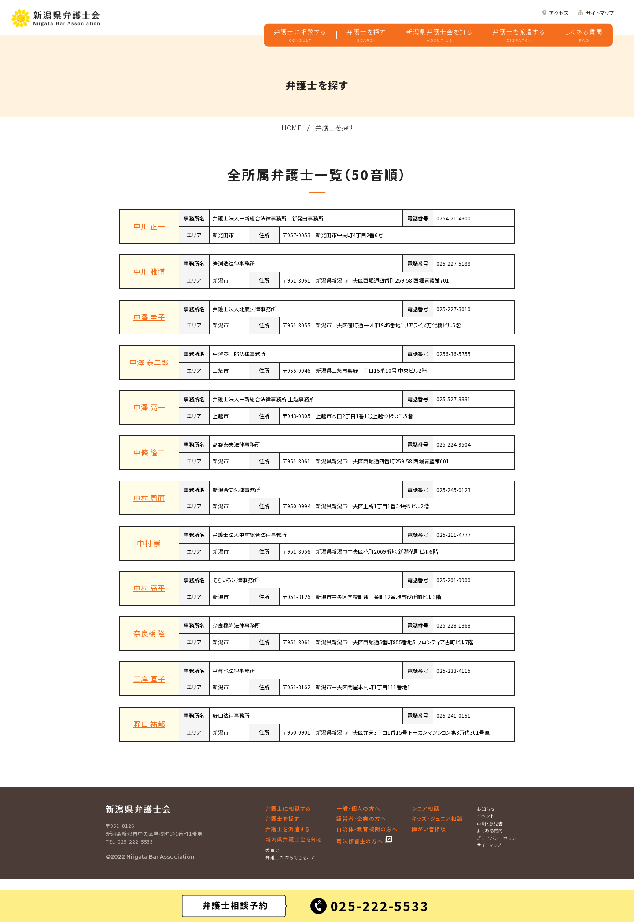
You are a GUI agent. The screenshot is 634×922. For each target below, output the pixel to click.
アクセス (559, 13)
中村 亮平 (149, 588)
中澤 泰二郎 (149, 362)
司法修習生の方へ (360, 841)
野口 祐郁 (149, 724)
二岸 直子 (149, 678)
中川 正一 (149, 226)
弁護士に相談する (300, 35)
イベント (485, 816)
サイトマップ (600, 13)
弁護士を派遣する (519, 35)
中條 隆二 (149, 452)
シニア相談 (425, 808)
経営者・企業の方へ (361, 818)
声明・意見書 (490, 823)
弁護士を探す (366, 35)
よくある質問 (584, 35)
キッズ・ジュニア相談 (437, 818)
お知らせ (486, 809)
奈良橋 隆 (149, 633)
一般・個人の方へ (358, 808)
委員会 (272, 850)
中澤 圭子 (149, 317)
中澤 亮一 (149, 407)
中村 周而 (149, 497)
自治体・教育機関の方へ (367, 829)
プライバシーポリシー (499, 838)
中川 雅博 (149, 271)
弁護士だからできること (290, 857)
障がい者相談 (429, 829)
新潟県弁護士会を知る (439, 35)
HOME (291, 127)
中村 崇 (149, 543)
